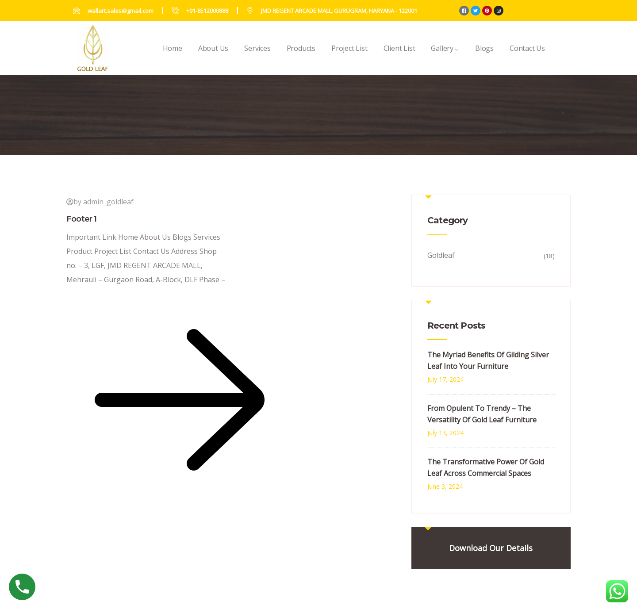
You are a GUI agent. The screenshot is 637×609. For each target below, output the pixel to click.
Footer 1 (81, 219)
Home (172, 57)
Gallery (445, 57)
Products (301, 57)
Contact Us (527, 57)
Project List (349, 57)
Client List (399, 57)
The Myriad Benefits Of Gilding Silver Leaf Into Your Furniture (488, 360)
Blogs (484, 57)
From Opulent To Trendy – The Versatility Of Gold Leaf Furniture (482, 414)
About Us (213, 57)
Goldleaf (441, 255)
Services (257, 57)
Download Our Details (491, 548)
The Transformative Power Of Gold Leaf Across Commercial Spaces (485, 467)
